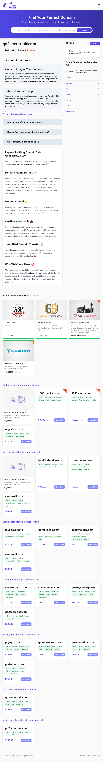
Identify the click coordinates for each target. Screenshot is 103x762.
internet (55, 464)
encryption (9, 649)
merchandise (57, 397)
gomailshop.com (48, 529)
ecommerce (42, 467)
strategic (55, 594)
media (84, 467)
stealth (47, 592)
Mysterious (70, 111)
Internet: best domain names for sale (22, 452)
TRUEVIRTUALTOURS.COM (13, 364)
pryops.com (12, 642)
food (47, 400)
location (90, 594)
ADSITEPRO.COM (10, 323)
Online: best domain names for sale (21, 385)
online (41, 397)
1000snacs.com (81, 393)
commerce (9, 434)
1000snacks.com (48, 393)
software (21, 647)
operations (24, 649)
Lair (67, 106)
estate (22, 436)
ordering (86, 400)
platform (86, 470)
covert (13, 592)
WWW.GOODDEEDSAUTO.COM (15, 412)
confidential (22, 668)
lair (13, 619)
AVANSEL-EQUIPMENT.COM (80, 323)
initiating (23, 594)
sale (16, 436)
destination (82, 594)
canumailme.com (82, 460)
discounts (89, 397)
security (14, 647)
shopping (58, 537)
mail (7, 506)
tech (27, 647)
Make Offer (95, 43)
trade (22, 434)
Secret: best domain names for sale (21, 579)
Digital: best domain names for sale (21, 521)
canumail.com (14, 496)
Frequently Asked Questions (17, 114)
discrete (41, 594)
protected (9, 674)
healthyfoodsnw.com (51, 460)
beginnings (9, 597)
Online (68, 78)
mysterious (19, 619)
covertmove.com (49, 587)
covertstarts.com (16, 587)
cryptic (48, 594)
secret (7, 592)
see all (35, 295)
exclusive (15, 671)
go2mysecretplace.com (86, 587)
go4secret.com (14, 664)
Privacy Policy (85, 756)
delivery (41, 400)
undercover (21, 592)
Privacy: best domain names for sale (21, 634)
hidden (8, 671)
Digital (68, 89)
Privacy (68, 100)
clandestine (9, 594)
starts (16, 594)
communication (77, 470)
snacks (59, 400)
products (47, 464)
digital (28, 434)
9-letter (16, 674)
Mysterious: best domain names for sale (23, 720)
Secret (68, 94)
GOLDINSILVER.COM (45, 323)
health (62, 464)
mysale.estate (14, 429)
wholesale (48, 397)
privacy (74, 594)
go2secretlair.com (19, 43)
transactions (9, 436)
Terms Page (96, 756)
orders (53, 400)
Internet (69, 83)
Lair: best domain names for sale (19, 689)
